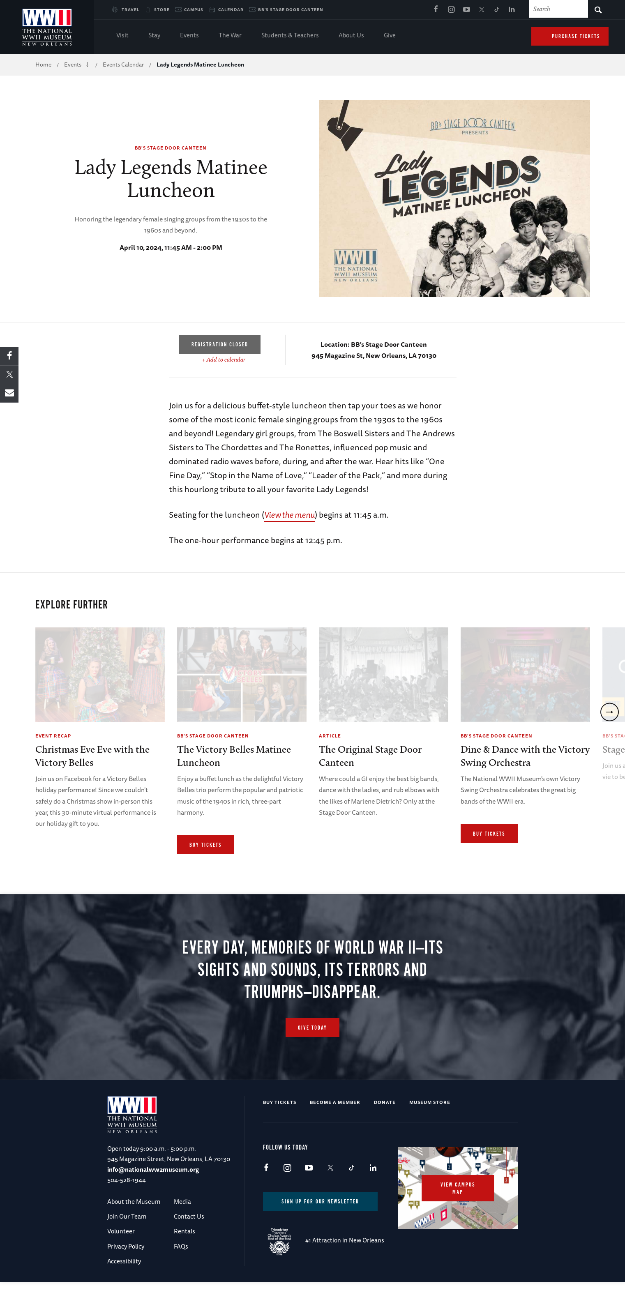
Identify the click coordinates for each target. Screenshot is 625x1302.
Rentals (184, 1251)
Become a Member (335, 1122)
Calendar (231, 9)
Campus (193, 9)
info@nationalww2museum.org (153, 1189)
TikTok (497, 10)
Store (162, 9)
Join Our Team (126, 1236)
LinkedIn (512, 10)
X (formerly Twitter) (481, 10)
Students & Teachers (290, 36)
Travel (131, 9)
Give (390, 36)
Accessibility (124, 1281)
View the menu (289, 514)
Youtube (466, 10)
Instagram (451, 10)
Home (43, 64)
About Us (351, 36)
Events (189, 36)
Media (182, 1221)
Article (330, 735)
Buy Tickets (205, 845)
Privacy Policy (125, 1266)
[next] (609, 719)
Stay (154, 36)
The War (230, 36)
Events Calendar (123, 64)
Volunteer (121, 1251)
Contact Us (189, 1236)
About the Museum (133, 1221)
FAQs (181, 1266)
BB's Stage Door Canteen (290, 9)
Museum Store (429, 1122)
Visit (122, 36)
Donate (385, 1122)
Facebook (436, 10)
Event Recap (53, 735)
